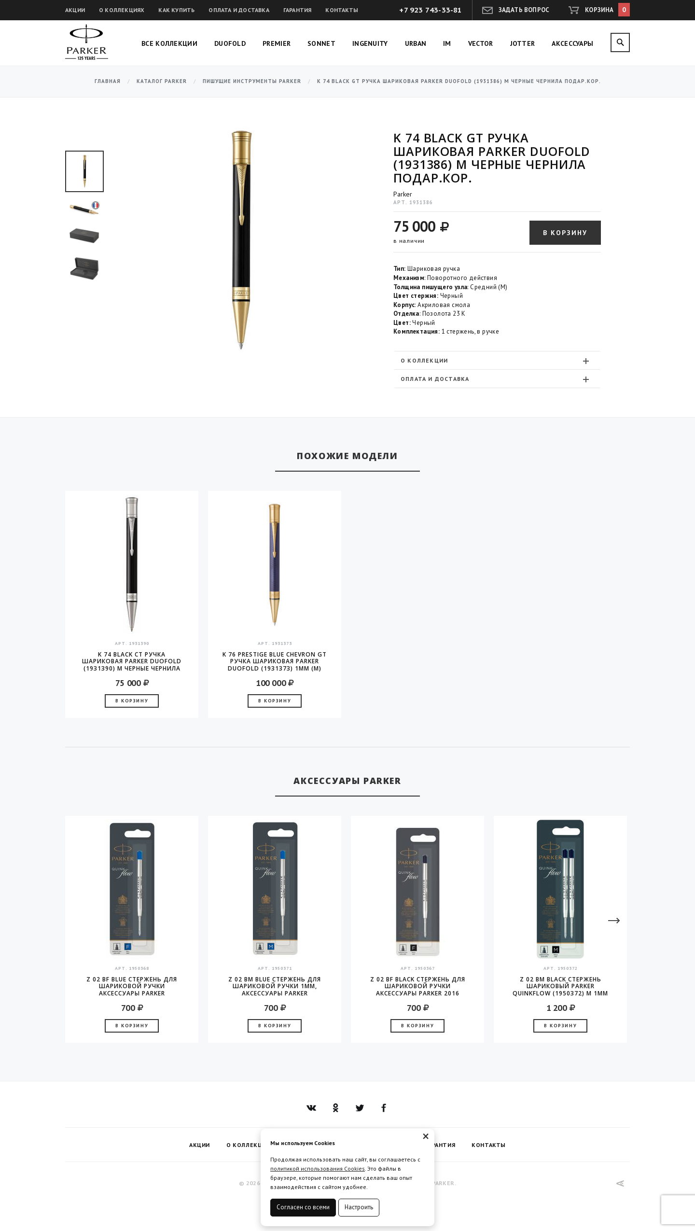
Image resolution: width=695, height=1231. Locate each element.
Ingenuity (370, 43)
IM (447, 43)
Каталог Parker (162, 81)
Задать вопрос (524, 10)
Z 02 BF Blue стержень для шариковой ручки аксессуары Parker (131, 986)
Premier (277, 43)
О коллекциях (121, 10)
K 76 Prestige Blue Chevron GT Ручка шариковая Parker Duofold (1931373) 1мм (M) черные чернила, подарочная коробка (274, 661)
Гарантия (297, 10)
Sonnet (321, 43)
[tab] (497, 360)
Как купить (176, 10)
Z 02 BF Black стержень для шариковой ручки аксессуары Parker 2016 (417, 986)
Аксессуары (572, 43)
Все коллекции (169, 43)
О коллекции (496, 360)
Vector (480, 43)
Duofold (230, 43)
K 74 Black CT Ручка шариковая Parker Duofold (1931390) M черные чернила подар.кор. (131, 661)
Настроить (359, 1207)
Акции (75, 10)
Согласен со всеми (303, 1207)
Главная (108, 81)
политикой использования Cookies (317, 1168)
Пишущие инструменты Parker (252, 81)
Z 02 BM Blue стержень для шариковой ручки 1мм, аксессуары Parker (274, 986)
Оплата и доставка (238, 10)
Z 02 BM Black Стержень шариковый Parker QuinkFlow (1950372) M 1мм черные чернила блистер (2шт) (560, 986)
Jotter (522, 43)
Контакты (341, 10)
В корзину (565, 232)
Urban (416, 43)
